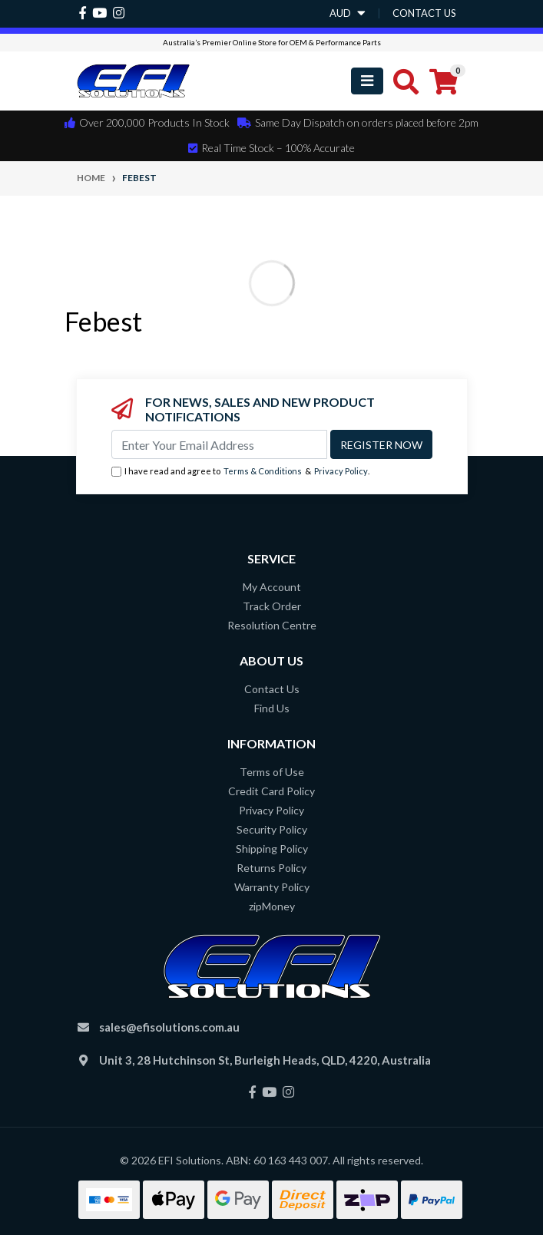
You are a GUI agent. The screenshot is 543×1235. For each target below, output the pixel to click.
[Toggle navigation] (367, 81)
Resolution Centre (271, 625)
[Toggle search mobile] (401, 81)
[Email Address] (219, 444)
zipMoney (272, 906)
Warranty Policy (272, 886)
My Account (272, 586)
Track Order (272, 606)
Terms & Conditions (262, 471)
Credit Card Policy (271, 790)
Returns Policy (271, 867)
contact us (424, 13)
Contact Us (272, 688)
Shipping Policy (272, 848)
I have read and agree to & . (240, 471)
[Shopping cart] (443, 81)
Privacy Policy (341, 471)
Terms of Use (272, 771)
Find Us (272, 708)
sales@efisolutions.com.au (169, 1027)
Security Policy (272, 829)
